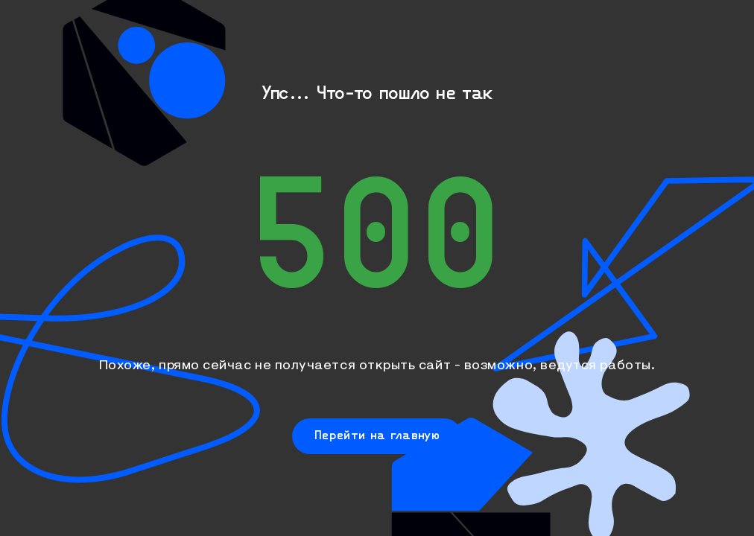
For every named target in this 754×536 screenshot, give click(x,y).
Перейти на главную (377, 434)
